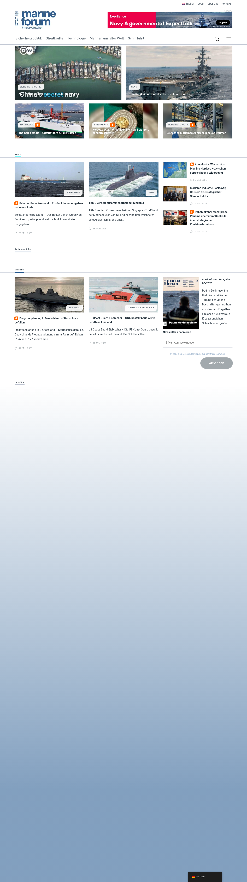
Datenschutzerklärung (191, 354)
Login (201, 3)
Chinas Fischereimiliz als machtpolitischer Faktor (49, 94)
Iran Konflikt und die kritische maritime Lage (157, 94)
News (134, 87)
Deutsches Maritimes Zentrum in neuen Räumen (196, 133)
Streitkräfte (54, 38)
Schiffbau (74, 307)
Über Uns (213, 3)
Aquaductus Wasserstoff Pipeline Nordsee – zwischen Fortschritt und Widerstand (208, 168)
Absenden (216, 363)
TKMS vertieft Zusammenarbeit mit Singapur (116, 203)
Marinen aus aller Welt (107, 38)
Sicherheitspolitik (28, 38)
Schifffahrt (136, 38)
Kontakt (226, 3)
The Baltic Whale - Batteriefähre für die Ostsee (47, 133)
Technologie (76, 38)
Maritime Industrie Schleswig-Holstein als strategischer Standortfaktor (208, 192)
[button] (229, 39)
